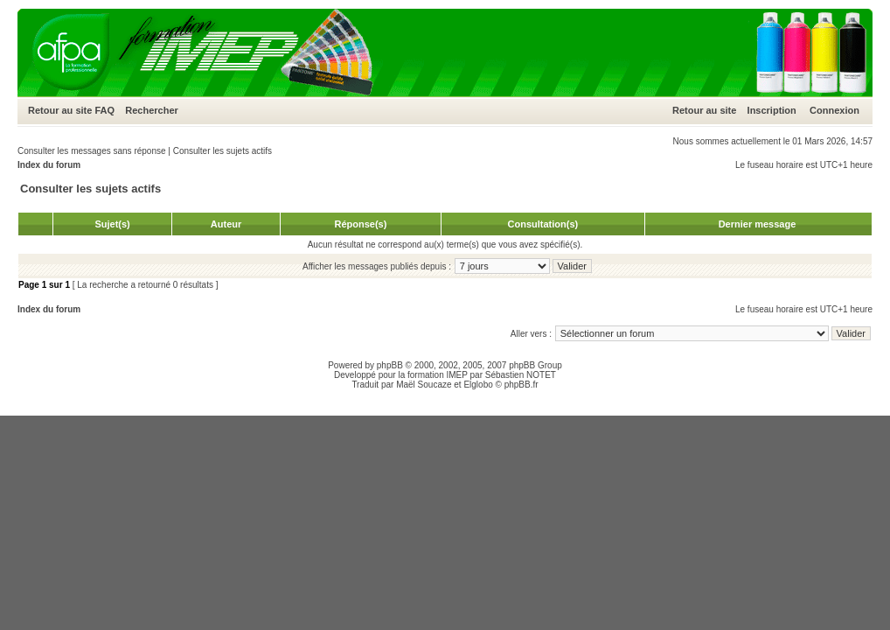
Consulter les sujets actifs (222, 151)
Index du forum (48, 165)
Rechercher (151, 110)
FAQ (104, 110)
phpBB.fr (521, 384)
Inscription (771, 110)
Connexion (834, 110)
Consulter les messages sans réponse (91, 151)
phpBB (390, 365)
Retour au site (60, 110)
